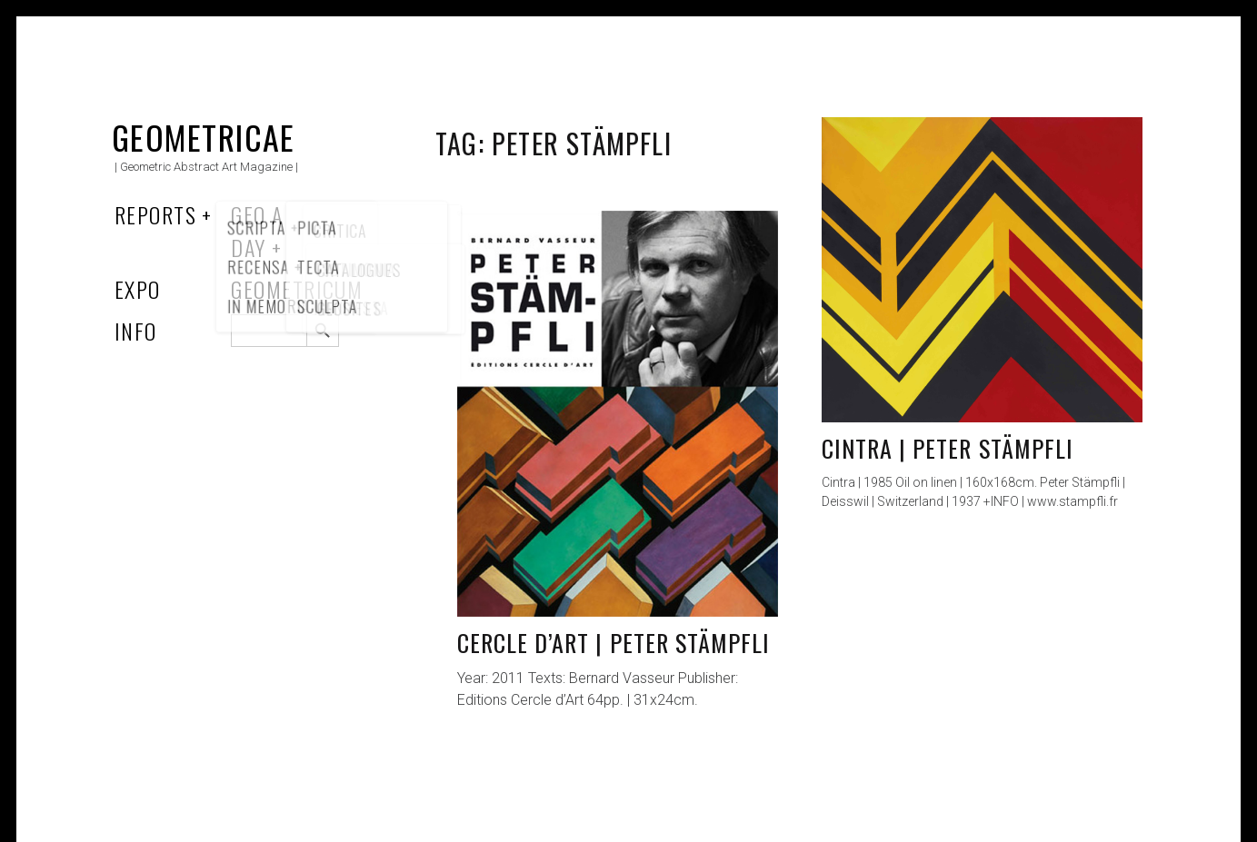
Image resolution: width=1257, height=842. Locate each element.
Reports (155, 214)
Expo (138, 288)
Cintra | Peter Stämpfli (947, 448)
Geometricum (297, 288)
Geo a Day (257, 230)
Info (136, 330)
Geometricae (203, 137)
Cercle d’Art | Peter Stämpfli (613, 642)
